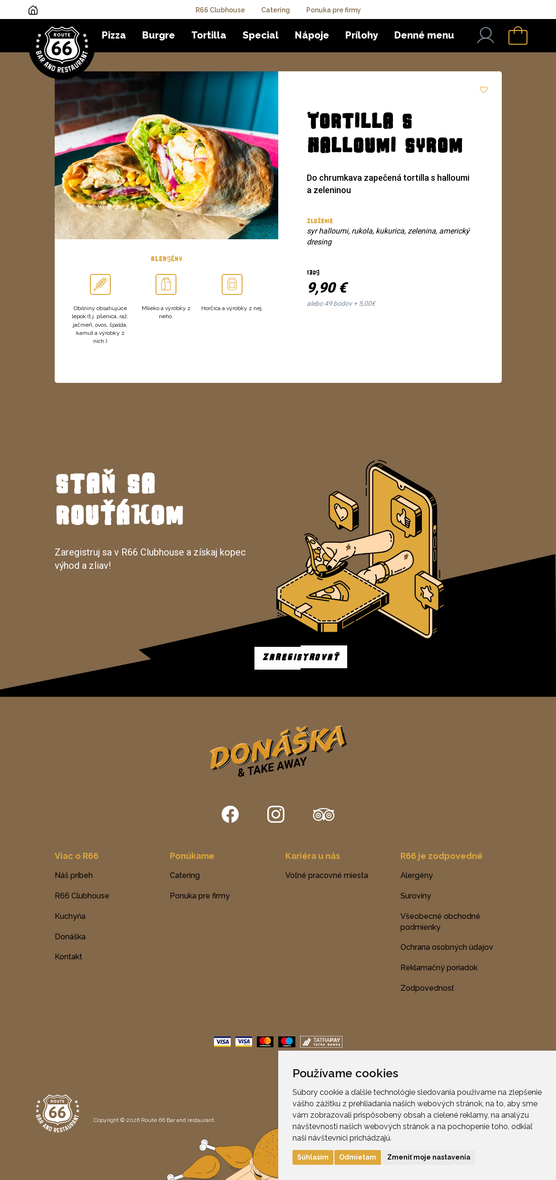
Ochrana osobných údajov (446, 947)
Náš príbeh (74, 875)
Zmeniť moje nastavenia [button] (428, 1157)
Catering (275, 10)
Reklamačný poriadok (439, 967)
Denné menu (424, 35)
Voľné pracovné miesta (326, 875)
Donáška (70, 936)
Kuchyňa (70, 916)
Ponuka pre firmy (333, 10)
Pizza (114, 35)
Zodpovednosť (427, 988)
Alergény (416, 875)
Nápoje (312, 35)
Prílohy (361, 35)
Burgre (158, 35)
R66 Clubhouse (220, 10)
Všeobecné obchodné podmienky (440, 922)
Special (261, 35)
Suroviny (415, 895)
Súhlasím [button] (313, 1157)
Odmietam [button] (357, 1157)
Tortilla (208, 35)
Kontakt (68, 956)
